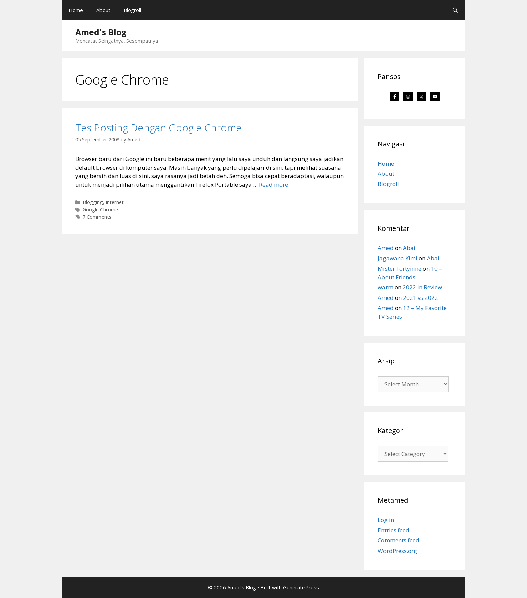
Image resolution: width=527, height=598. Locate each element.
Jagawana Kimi (397, 258)
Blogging (93, 202)
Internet (115, 202)
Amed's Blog (101, 32)
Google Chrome (100, 209)
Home (76, 10)
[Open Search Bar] (455, 10)
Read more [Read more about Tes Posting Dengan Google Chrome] (273, 184)
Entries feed (393, 530)
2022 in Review (422, 287)
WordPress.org (397, 551)
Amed (386, 248)
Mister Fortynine (399, 268)
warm (385, 287)
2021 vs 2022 (420, 298)
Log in (386, 520)
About (103, 10)
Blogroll (132, 10)
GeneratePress (301, 587)
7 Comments (97, 217)
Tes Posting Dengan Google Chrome (158, 127)
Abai (409, 248)
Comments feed (398, 540)
